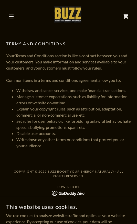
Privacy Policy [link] (68, 205)
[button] (15, 16)
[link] (68, 16)
